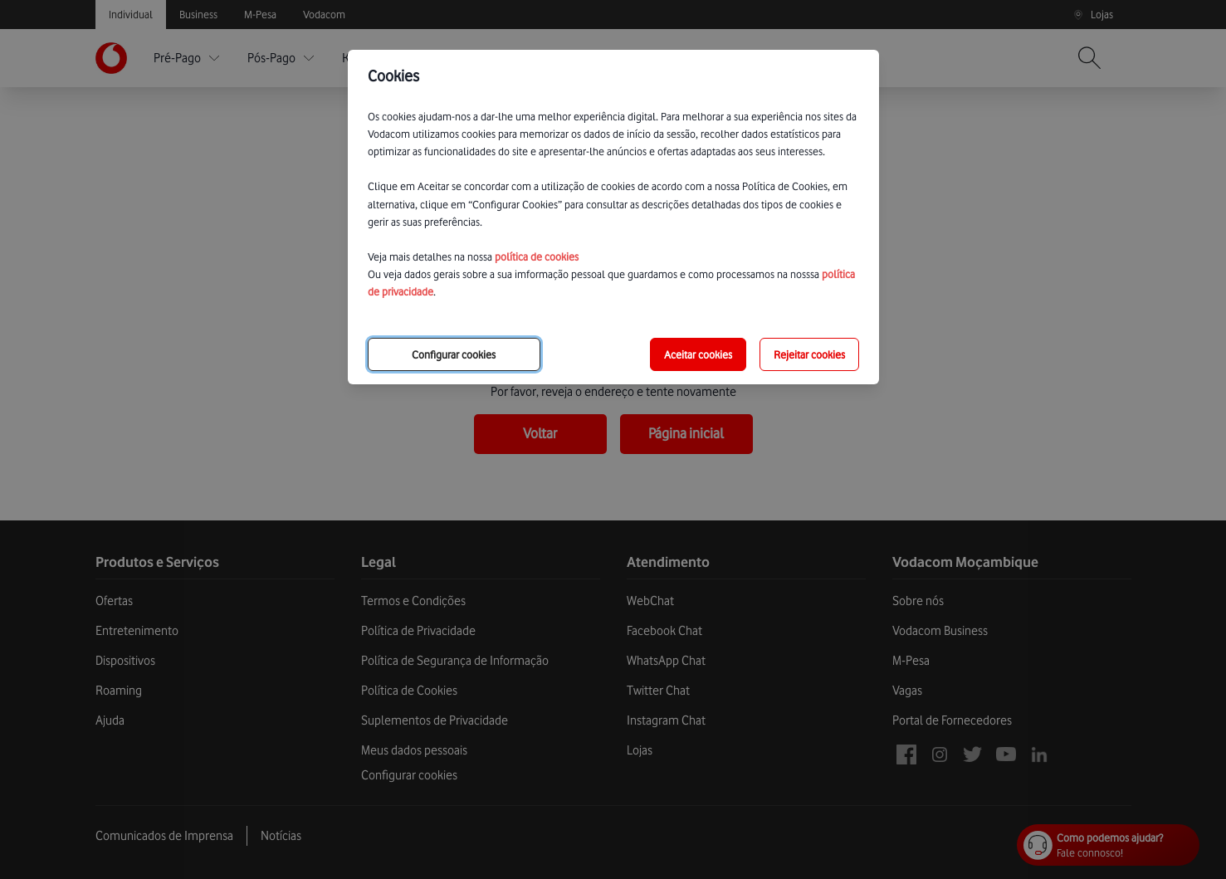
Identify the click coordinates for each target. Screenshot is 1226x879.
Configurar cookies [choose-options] (454, 354)
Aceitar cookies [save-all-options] (698, 354)
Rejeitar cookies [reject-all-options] (809, 354)
